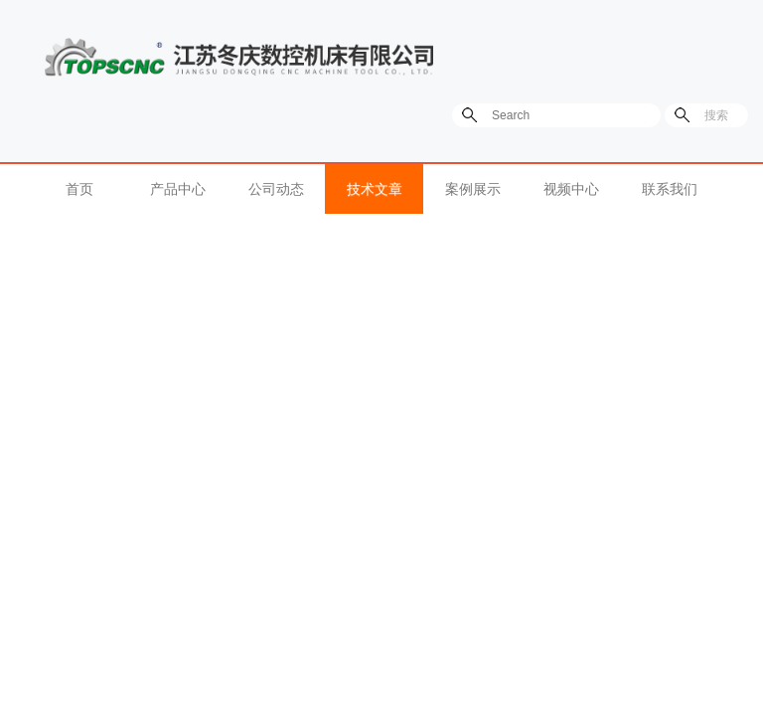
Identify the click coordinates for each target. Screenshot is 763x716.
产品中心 (178, 189)
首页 (79, 189)
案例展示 (473, 189)
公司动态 (276, 189)
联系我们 (669, 189)
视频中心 (571, 189)
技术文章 (374, 189)
